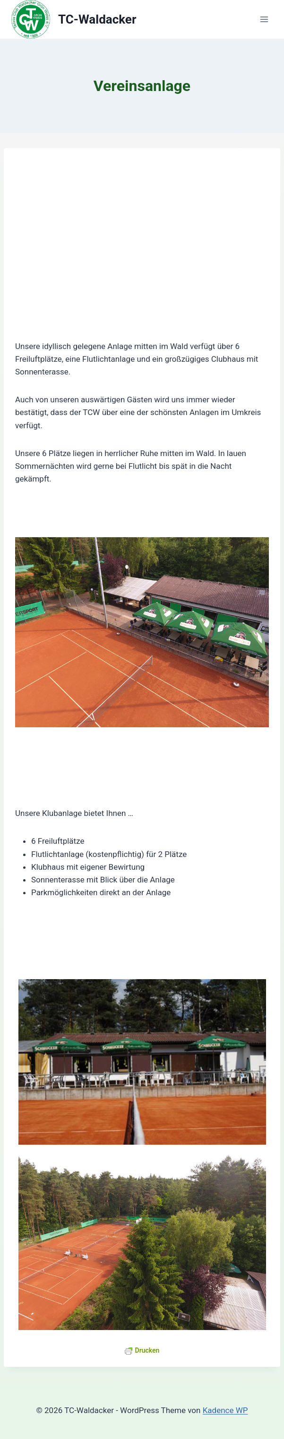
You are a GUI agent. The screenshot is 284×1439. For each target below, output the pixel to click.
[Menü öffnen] (264, 19)
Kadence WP (225, 1410)
